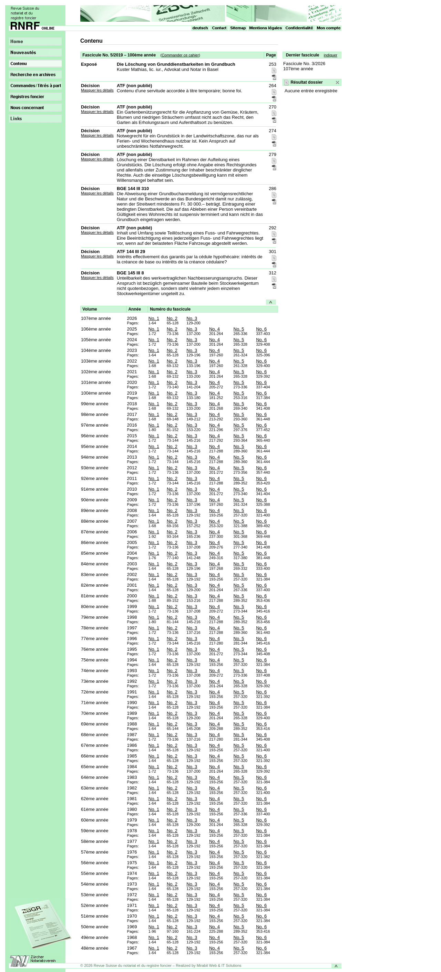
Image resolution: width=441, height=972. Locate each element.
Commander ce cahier (180, 55)
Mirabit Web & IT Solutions (219, 965)
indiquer (330, 55)
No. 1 (153, 318)
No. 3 (191, 318)
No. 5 (239, 329)
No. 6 (261, 329)
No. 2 (172, 318)
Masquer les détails (97, 90)
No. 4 (214, 329)
